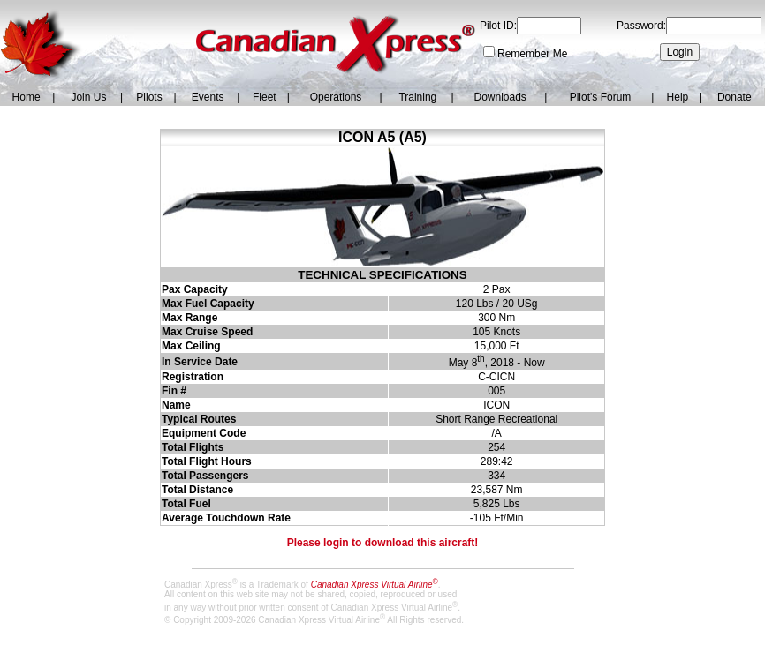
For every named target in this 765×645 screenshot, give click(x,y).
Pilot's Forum (601, 97)
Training (417, 97)
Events (208, 97)
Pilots (149, 97)
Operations (336, 97)
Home (26, 97)
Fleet (264, 97)
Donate (734, 97)
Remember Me (532, 54)
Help (678, 97)
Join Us (88, 97)
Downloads (499, 97)
